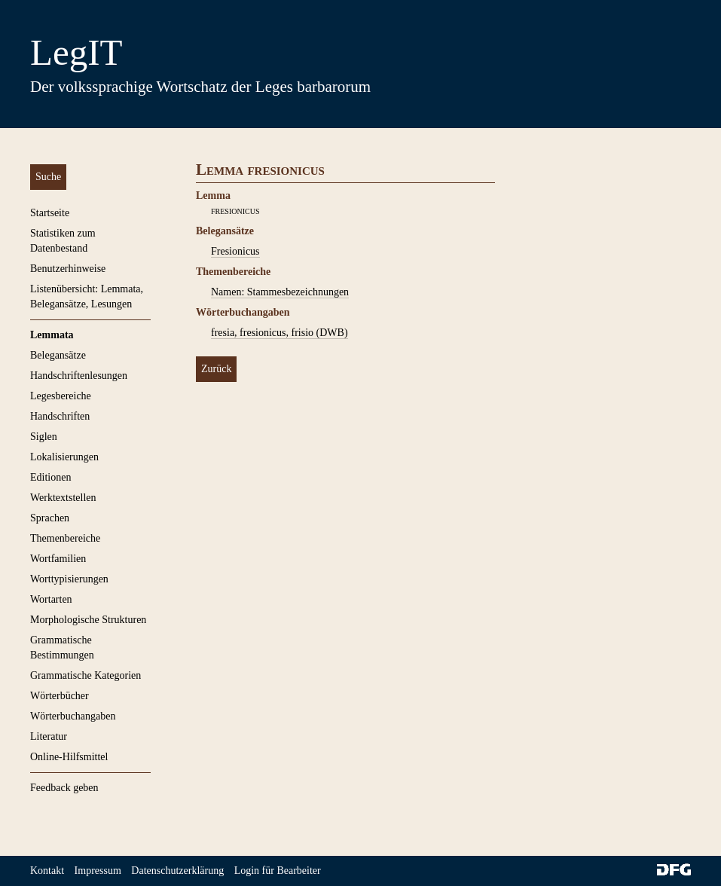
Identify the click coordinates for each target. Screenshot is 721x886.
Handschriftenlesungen (78, 375)
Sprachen (49, 518)
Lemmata (52, 335)
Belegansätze (58, 355)
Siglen (43, 436)
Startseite (49, 212)
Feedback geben (64, 787)
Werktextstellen (63, 497)
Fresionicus (235, 251)
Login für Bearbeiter (277, 870)
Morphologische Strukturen (88, 619)
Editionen (50, 477)
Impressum (98, 870)
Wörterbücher (59, 695)
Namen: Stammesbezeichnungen (280, 292)
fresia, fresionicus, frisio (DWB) (279, 332)
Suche (48, 176)
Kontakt (47, 870)
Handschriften (60, 416)
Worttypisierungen (69, 579)
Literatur (48, 736)
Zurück (216, 368)
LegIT (76, 52)
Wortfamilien (58, 558)
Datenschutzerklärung (177, 870)
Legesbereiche (60, 396)
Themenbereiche (65, 538)
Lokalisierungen (64, 457)
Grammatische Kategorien (85, 675)
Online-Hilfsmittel (69, 756)
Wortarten (51, 599)
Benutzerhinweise (67, 268)
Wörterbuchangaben (73, 716)
